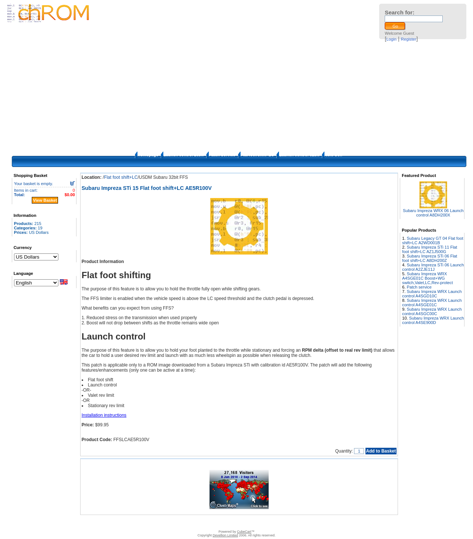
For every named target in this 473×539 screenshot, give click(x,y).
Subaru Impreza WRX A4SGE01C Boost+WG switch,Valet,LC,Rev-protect (427, 278)
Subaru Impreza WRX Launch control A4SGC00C (432, 311)
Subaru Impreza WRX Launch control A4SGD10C (432, 293)
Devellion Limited (225, 535)
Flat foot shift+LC (257, 155)
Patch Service (222, 155)
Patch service (419, 287)
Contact (168, 522)
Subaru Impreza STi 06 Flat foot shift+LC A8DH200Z (429, 258)
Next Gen (333, 155)
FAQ (207, 522)
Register (408, 39)
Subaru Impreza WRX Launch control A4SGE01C (432, 302)
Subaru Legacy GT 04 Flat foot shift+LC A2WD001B (432, 240)
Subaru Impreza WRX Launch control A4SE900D (433, 320)
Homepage (147, 155)
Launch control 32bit (299, 155)
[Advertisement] (236, 96)
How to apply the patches (238, 522)
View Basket (45, 200)
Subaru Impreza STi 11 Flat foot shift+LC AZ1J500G (429, 249)
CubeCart (244, 531)
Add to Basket (381, 451)
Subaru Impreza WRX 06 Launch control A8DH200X (433, 212)
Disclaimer (189, 522)
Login (392, 39)
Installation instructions (104, 415)
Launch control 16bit (183, 155)
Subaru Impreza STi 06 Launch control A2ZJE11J (433, 267)
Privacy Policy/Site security (289, 522)
